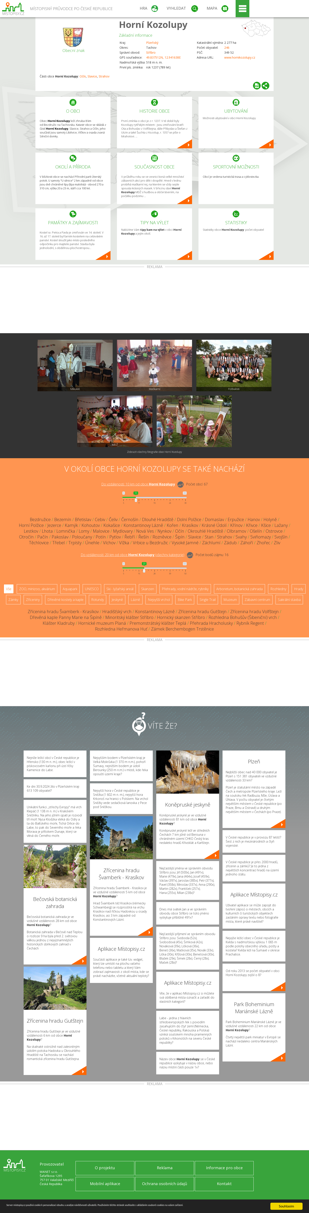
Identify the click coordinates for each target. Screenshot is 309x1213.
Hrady (298, 589)
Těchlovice (39, 543)
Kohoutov (91, 525)
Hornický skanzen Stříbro (181, 617)
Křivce (252, 525)
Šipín (180, 537)
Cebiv (100, 519)
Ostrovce (274, 531)
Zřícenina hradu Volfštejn (254, 611)
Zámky (13, 599)
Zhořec (263, 543)
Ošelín (256, 531)
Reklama (165, 1167)
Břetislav (83, 519)
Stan (209, 537)
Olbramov (236, 531)
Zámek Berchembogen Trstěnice (182, 629)
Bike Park (185, 599)
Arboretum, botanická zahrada (239, 589)
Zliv (277, 543)
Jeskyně (117, 599)
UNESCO (92, 589)
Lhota (47, 531)
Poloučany (82, 537)
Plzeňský (152, 43)
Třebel (58, 543)
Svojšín (281, 537)
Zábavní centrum (257, 599)
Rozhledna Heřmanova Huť (121, 629)
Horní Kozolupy (153, 24)
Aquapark (70, 589)
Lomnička (65, 531)
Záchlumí (211, 543)
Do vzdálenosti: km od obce (138, 484)
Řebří (129, 537)
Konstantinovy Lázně (143, 525)
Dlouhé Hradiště (157, 519)
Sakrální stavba (289, 599)
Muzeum (230, 599)
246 (226, 47)
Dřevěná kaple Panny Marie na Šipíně (66, 617)
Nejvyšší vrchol (159, 599)
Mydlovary (123, 531)
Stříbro (151, 52)
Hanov (254, 519)
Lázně (135, 599)
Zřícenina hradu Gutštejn (202, 611)
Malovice (101, 531)
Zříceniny (33, 599)
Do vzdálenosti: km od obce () (132, 554)
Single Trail (208, 599)
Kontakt (224, 1183)
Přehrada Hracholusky (211, 623)
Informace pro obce (224, 1167)
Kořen (172, 525)
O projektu (105, 1167)
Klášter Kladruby (59, 623)
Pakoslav (60, 537)
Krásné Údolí (214, 525)
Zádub (230, 543)
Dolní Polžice (189, 519)
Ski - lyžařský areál (119, 589)
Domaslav (214, 519)
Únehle (92, 543)
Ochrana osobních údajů (164, 1183)
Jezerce (54, 525)
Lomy (84, 531)
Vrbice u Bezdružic (150, 543)
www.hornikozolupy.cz (239, 57)
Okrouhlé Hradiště (205, 531)
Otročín (26, 537)
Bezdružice (40, 519)
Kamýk (71, 525)
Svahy (241, 537)
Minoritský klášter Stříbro (129, 617)
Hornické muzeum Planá (102, 623)
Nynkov (164, 531)
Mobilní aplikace (105, 1183)
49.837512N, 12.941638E (163, 57)
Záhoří (246, 543)
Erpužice (236, 519)
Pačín (42, 537)
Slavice (92, 76)
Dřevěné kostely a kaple (65, 599)
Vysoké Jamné (185, 543)
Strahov (104, 76)
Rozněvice (162, 537)
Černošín (129, 519)
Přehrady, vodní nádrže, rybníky (185, 589)
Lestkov (31, 531)
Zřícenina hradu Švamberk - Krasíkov (63, 611)
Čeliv (113, 519)
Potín (101, 537)
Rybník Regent (250, 623)
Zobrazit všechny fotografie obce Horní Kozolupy (154, 452)
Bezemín (62, 519)
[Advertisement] (154, 301)
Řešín (143, 537)
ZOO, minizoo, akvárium (37, 589)
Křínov (236, 525)
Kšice (266, 525)
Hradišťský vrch (117, 611)
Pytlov (115, 537)
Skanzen (147, 589)
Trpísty (75, 543)
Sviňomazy (260, 537)
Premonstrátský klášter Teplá (158, 623)
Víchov (109, 543)
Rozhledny (278, 589)
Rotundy (97, 599)
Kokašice (111, 525)
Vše (8, 589)
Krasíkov (190, 525)
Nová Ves (145, 531)
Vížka (124, 543)
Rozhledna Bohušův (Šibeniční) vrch (243, 617)
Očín (83, 76)
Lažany (281, 525)
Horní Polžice (31, 525)
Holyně (270, 519)
